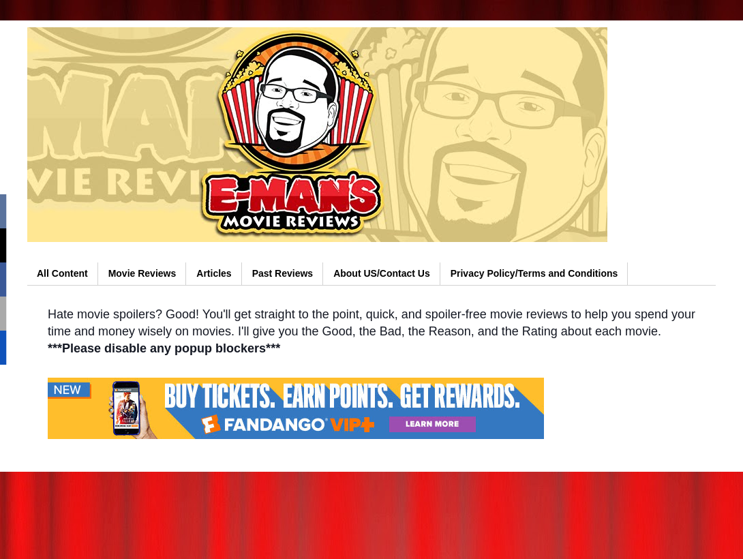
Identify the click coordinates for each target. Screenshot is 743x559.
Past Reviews (283, 273)
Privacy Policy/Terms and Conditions (534, 273)
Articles (213, 273)
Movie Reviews (142, 273)
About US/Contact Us (381, 273)
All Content (62, 273)
